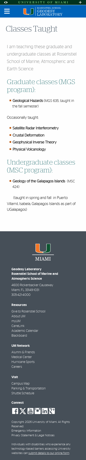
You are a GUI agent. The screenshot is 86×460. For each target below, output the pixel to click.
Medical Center (21, 357)
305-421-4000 (21, 295)
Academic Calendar (24, 330)
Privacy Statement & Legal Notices (33, 435)
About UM (18, 316)
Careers (16, 366)
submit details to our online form (48, 453)
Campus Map (20, 383)
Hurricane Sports (23, 362)
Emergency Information (26, 430)
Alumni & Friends (23, 352)
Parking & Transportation (28, 388)
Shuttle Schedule (22, 393)
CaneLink (18, 326)
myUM (15, 321)
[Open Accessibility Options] (5, 2)
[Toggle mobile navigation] (7, 11)
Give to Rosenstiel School (28, 311)
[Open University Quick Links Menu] (80, 2)
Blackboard (19, 335)
